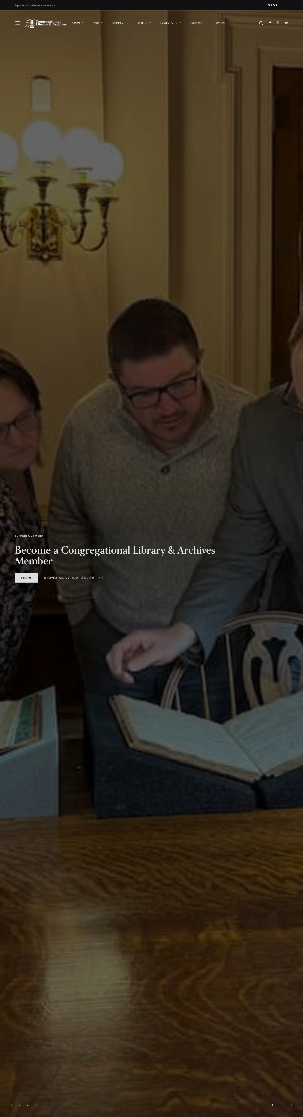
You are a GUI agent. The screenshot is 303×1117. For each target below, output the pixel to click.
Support (223, 22)
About (78, 22)
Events (145, 22)
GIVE (273, 5)
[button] (276, 1105)
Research (198, 22)
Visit (98, 22)
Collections (171, 22)
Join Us (26, 578)
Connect (120, 22)
